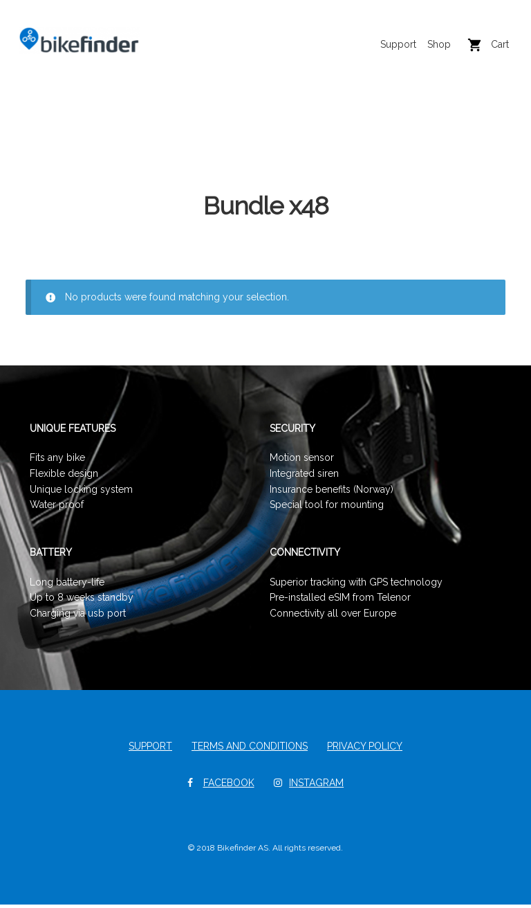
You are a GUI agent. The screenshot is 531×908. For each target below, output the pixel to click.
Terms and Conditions (250, 749)
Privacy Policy (364, 749)
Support (391, 51)
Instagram (316, 786)
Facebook (228, 786)
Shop (432, 51)
